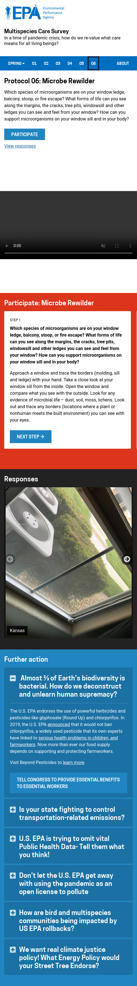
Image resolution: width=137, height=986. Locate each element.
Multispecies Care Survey (36, 32)
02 (46, 64)
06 (93, 64)
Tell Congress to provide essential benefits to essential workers (68, 783)
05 (81, 64)
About (123, 64)
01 (34, 64)
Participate (24, 135)
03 (58, 64)
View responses (20, 146)
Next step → (30, 437)
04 (70, 64)
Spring (16, 64)
